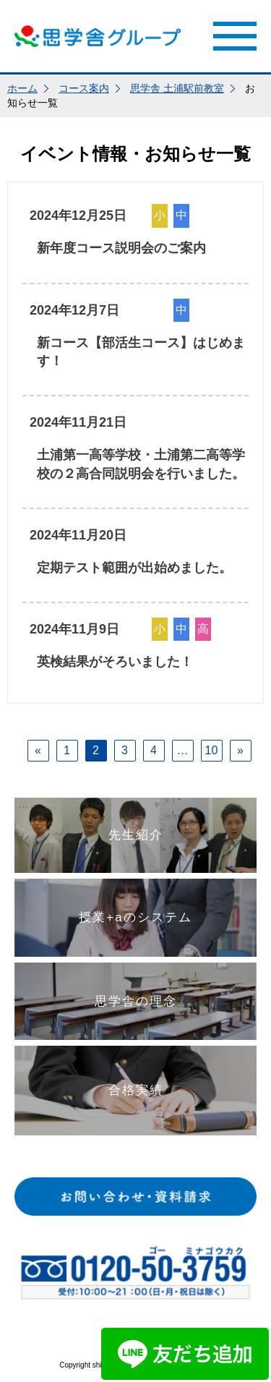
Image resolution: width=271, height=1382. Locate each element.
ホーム (22, 88)
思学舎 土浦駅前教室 (177, 88)
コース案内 (84, 88)
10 (211, 750)
